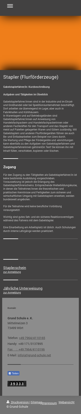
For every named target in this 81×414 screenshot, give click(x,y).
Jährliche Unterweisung (23, 288)
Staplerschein (14, 267)
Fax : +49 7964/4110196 (26, 349)
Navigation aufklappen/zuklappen (40, 5)
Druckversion (17, 402)
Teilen (13, 373)
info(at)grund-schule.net (34, 355)
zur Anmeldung (12, 272)
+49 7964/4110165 (32, 338)
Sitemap (36, 402)
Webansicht (67, 402)
